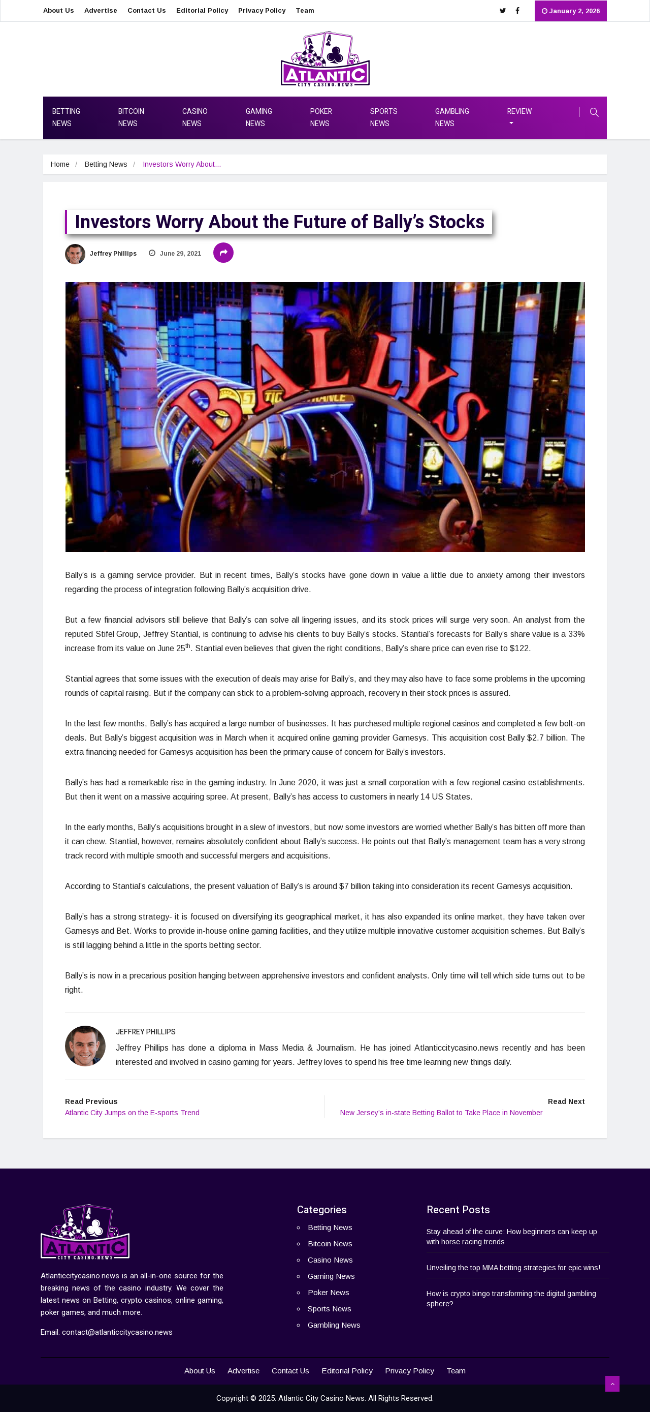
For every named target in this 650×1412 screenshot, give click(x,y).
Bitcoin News (131, 117)
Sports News (384, 117)
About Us (58, 10)
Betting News (66, 117)
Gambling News (452, 117)
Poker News (321, 117)
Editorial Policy (202, 10)
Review (519, 111)
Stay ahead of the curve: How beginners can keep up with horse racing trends (512, 1236)
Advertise (100, 10)
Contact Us (146, 10)
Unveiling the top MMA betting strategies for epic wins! (513, 1268)
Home (60, 164)
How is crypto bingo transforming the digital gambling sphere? (511, 1299)
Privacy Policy (261, 10)
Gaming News (259, 117)
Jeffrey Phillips (101, 253)
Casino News (195, 117)
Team (305, 10)
